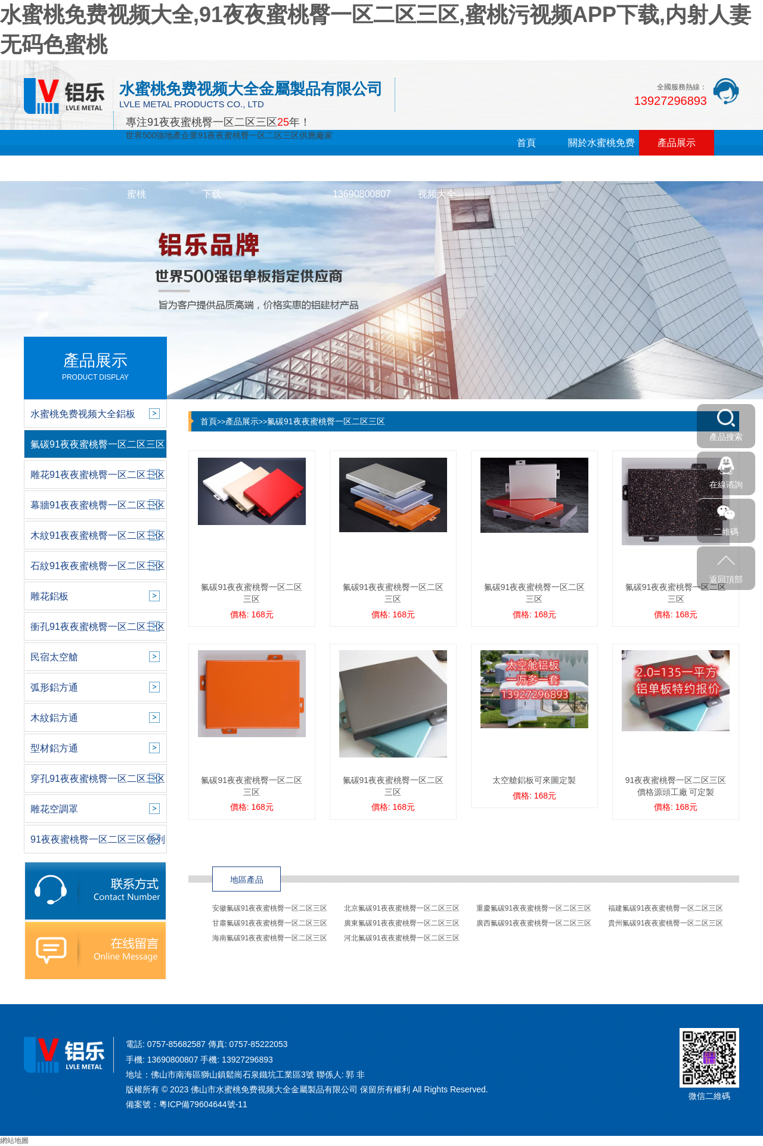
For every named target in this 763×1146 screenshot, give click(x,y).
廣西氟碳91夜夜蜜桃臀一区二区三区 (533, 923)
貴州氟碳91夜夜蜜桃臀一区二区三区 (665, 923)
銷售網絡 (287, 168)
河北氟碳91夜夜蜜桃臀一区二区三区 (401, 938)
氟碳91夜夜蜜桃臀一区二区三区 (326, 421)
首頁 (526, 143)
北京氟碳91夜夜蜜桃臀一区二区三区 (401, 908)
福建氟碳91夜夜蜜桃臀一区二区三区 (665, 908)
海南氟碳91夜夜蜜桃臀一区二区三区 (269, 938)
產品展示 (676, 143)
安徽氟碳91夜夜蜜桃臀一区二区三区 (269, 908)
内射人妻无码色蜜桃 (136, 181)
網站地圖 (14, 1140)
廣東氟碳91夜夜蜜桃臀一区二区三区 (401, 923)
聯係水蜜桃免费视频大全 (437, 181)
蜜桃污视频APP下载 (211, 181)
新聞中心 (61, 168)
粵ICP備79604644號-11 (203, 1104)
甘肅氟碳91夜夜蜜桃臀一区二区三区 (269, 923)
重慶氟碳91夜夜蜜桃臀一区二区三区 (533, 908)
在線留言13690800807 (362, 181)
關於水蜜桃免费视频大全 (601, 155)
